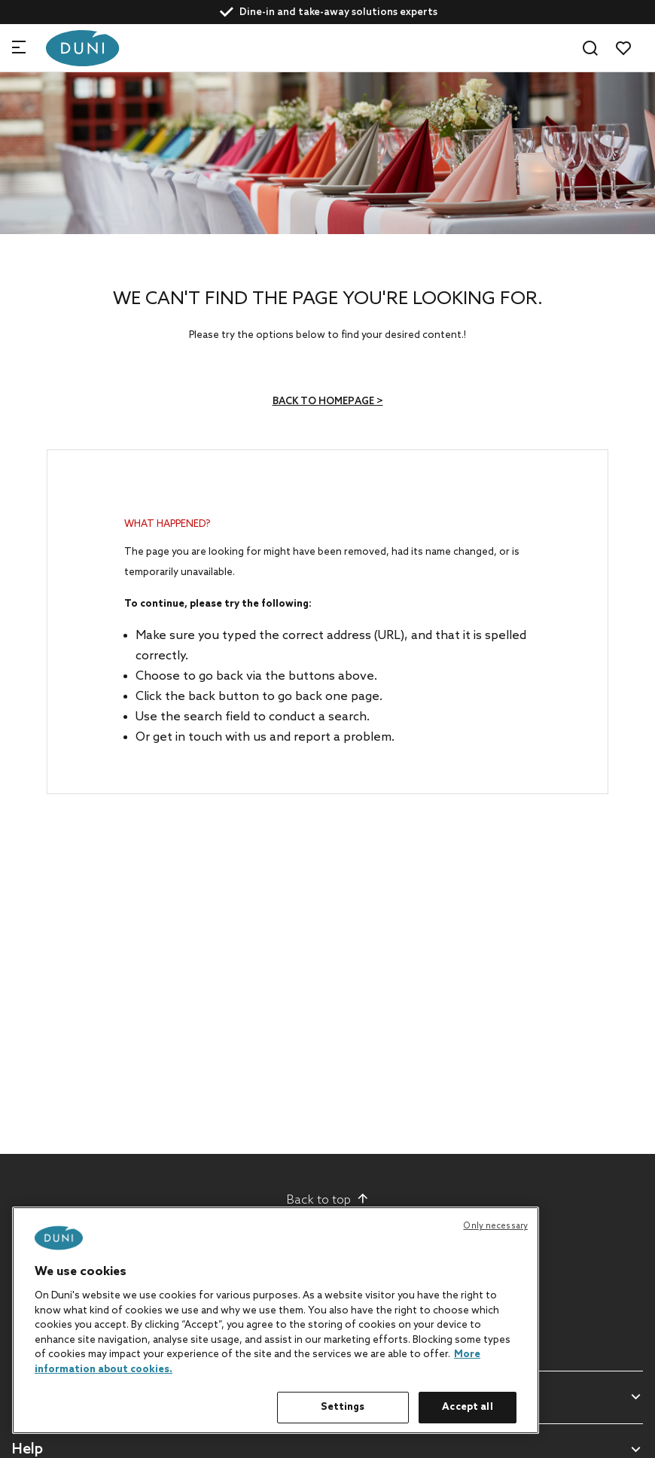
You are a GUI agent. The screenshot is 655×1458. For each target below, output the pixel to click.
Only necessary (495, 1226)
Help (27, 1450)
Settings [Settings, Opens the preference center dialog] (342, 1407)
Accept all (467, 1407)
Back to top (328, 1199)
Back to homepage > (328, 401)
